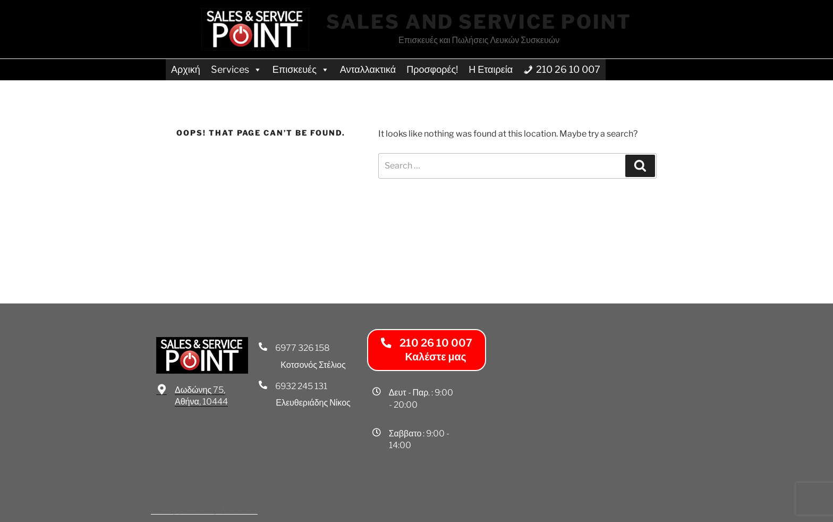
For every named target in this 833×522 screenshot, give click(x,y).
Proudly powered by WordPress (204, 510)
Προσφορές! (432, 69)
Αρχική (185, 69)
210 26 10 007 (568, 69)
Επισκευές (301, 69)
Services (236, 69)
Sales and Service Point (478, 21)
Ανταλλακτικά (368, 69)
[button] (426, 350)
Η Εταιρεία (491, 69)
